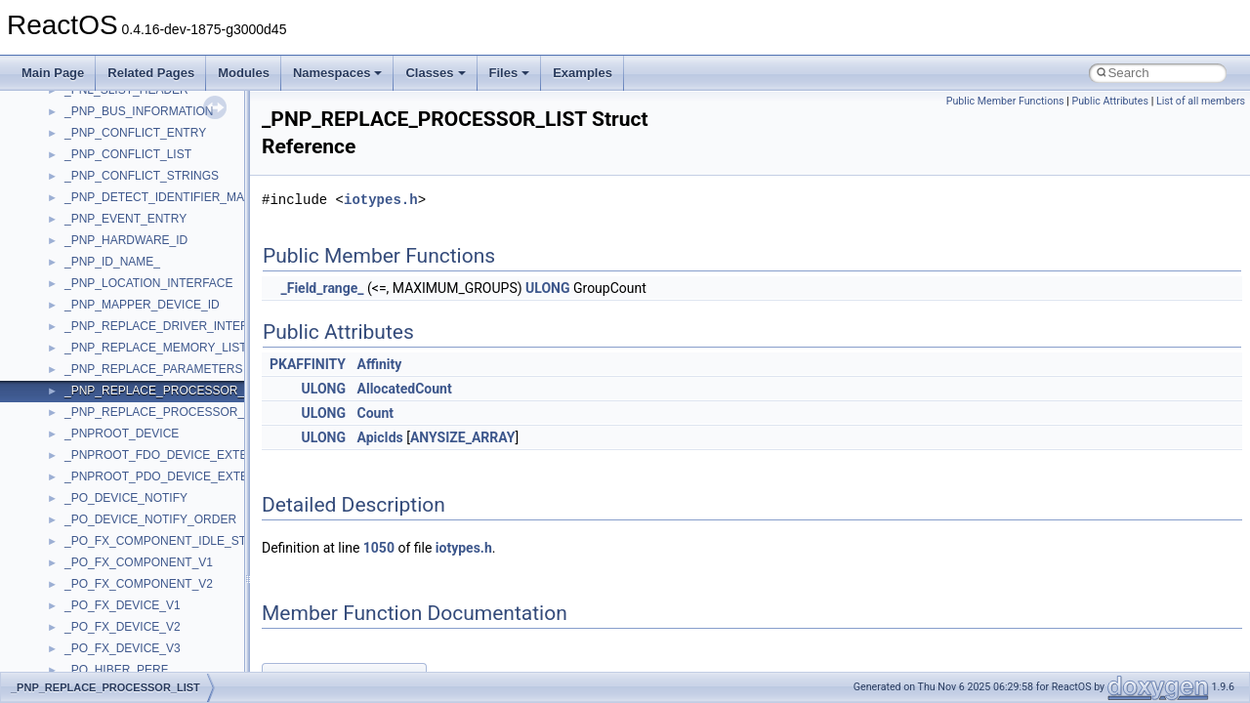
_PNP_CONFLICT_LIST (127, 154)
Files (509, 72)
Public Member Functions (1005, 101)
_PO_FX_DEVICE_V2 (122, 627)
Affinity (379, 364)
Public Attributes (1109, 101)
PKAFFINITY (308, 364)
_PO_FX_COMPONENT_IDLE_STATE (166, 541)
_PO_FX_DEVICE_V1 (122, 605)
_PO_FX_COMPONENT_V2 (138, 584)
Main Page (52, 72)
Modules (244, 72)
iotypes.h (381, 199)
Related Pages (150, 72)
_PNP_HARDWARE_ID (126, 240)
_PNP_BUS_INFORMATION (138, 111)
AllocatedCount (404, 388)
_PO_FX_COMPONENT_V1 (138, 562)
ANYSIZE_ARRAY (462, 437)
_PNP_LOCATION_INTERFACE (148, 283)
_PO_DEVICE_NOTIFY (126, 498)
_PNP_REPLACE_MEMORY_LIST (155, 347)
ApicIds (380, 437)
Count (376, 413)
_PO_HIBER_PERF (116, 670)
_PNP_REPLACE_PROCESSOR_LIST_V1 (177, 412)
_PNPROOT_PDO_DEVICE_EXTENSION (174, 476)
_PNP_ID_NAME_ (112, 262)
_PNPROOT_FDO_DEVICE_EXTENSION (174, 455)
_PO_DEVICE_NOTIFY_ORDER (150, 519)
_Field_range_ (321, 288)
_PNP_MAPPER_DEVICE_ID (142, 304)
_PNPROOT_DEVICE (121, 433)
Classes (435, 72)
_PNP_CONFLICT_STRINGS (141, 176)
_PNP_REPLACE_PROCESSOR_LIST (166, 390)
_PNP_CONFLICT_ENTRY (135, 133)
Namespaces (338, 72)
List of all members (1200, 101)
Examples (582, 72)
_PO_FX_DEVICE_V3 (122, 648)
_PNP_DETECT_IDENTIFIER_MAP (158, 197)
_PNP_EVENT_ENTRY (125, 219)
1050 (379, 548)
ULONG (547, 288)
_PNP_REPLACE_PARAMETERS (153, 369)
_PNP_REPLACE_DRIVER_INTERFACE (171, 326)
